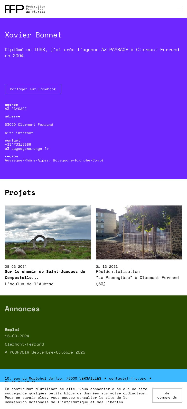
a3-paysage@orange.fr (27, 148)
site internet (19, 132)
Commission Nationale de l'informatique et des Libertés (64, 401)
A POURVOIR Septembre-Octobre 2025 (45, 352)
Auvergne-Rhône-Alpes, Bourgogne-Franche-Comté (54, 160)
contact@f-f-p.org (127, 378)
